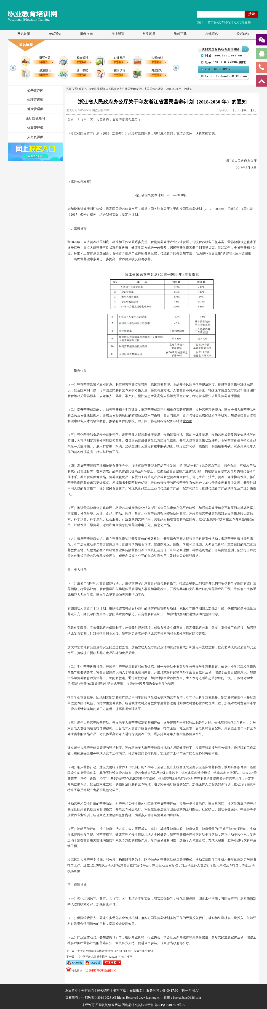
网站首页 (23, 34)
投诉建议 (243, 34)
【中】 (245, 110)
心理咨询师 (35, 99)
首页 (81, 88)
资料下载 (180, 34)
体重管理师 (35, 128)
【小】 (236, 110)
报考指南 (86, 34)
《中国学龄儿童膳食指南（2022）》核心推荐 (104, 956)
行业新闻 (117, 34)
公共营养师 (35, 90)
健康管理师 (35, 109)
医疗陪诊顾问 (35, 118)
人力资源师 (35, 137)
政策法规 (93, 88)
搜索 (251, 14)
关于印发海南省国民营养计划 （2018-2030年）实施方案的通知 (115, 951)
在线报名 (211, 34)
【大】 (254, 110)
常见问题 (149, 34)
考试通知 (55, 34)
